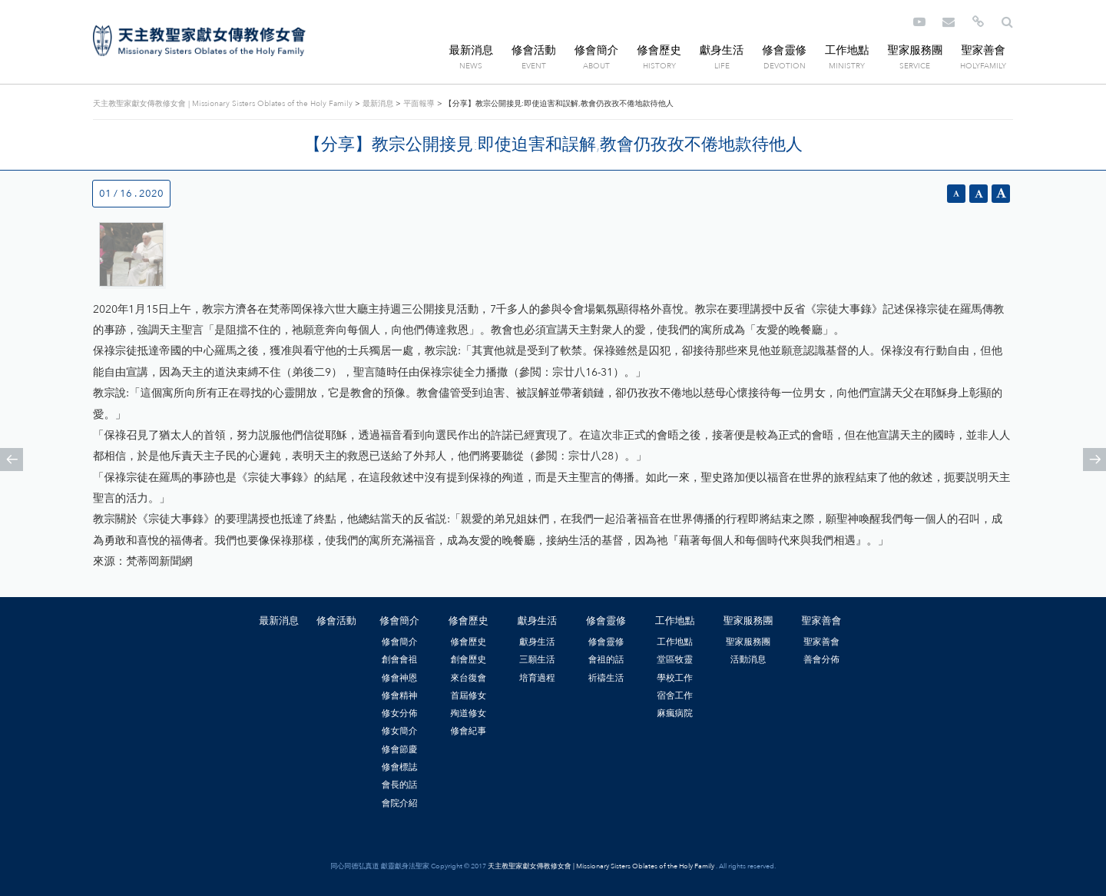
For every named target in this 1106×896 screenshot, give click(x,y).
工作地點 (847, 50)
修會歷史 (659, 50)
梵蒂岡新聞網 (159, 561)
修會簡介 (597, 50)
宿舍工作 (675, 695)
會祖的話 (606, 659)
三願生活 (537, 659)
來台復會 (468, 678)
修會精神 (400, 695)
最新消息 (471, 50)
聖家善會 (983, 50)
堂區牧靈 (675, 659)
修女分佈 (400, 713)
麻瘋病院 (675, 713)
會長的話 (400, 784)
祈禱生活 (606, 678)
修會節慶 (400, 749)
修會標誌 (400, 767)
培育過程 (537, 678)
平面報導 (418, 103)
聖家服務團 (914, 50)
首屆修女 (468, 695)
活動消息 (748, 659)
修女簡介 (400, 731)
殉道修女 (468, 713)
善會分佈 (821, 659)
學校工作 (675, 678)
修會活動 (534, 50)
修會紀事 (468, 731)
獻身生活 (722, 50)
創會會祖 (400, 659)
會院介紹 (400, 803)
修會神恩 (400, 678)
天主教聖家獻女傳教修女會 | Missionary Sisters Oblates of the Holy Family (199, 40)
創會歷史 (468, 659)
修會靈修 (784, 50)
